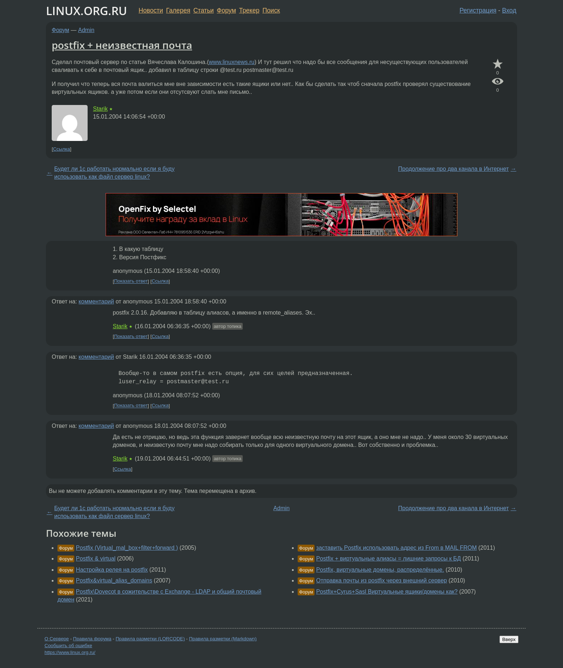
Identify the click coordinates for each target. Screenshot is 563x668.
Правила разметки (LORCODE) (150, 638)
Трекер (249, 10)
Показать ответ (131, 281)
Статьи (203, 10)
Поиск (271, 10)
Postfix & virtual (95, 558)
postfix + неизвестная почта (122, 45)
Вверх (509, 639)
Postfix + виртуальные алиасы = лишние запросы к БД (388, 558)
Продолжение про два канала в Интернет (453, 169)
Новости (151, 10)
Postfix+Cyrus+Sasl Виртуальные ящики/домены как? (386, 592)
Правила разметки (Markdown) (222, 638)
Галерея (178, 10)
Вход (509, 10)
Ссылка (61, 149)
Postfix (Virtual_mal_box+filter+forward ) (127, 548)
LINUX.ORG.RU (86, 10)
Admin (86, 30)
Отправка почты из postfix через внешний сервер (381, 580)
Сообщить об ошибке (68, 645)
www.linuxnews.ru (232, 62)
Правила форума (92, 638)
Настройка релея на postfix (112, 570)
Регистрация (478, 10)
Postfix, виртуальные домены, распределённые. (380, 570)
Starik (100, 109)
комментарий (96, 301)
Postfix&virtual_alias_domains (114, 580)
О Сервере (57, 638)
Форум (226, 10)
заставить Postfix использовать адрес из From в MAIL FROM (396, 548)
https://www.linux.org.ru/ (70, 652)
